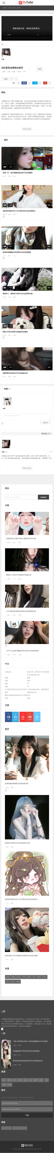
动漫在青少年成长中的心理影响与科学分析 (21, 538)
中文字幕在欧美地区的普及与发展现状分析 (21, 611)
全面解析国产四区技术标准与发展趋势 (26, 1051)
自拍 (10, 8)
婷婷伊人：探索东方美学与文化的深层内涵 (17, 293)
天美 (2, 59)
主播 (27, 1115)
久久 (49, 434)
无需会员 (8, 672)
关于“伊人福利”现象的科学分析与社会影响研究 (22, 651)
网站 (6, 683)
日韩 (4, 297)
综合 (28, 695)
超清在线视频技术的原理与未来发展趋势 (17, 252)
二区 (4, 256)
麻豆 (8, 615)
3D (34, 977)
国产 (5, 8)
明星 (8, 655)
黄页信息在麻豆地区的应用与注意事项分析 (28, 1061)
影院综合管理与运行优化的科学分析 (17, 843)
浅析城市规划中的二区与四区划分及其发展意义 (19, 211)
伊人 (4, 376)
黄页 (4, 176)
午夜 (2, 452)
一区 (23, 977)
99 (28, 683)
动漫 (4, 408)
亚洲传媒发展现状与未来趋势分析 (17, 783)
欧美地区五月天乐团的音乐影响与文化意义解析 (21, 955)
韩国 (8, 542)
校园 (39, 69)
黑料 (6, 680)
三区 (12, 981)
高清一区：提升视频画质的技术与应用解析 (17, 173)
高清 (28, 680)
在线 (13, 977)
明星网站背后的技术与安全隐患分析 (15, 373)
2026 (4, 335)
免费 (4, 214)
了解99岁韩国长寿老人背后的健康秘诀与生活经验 (30, 1041)
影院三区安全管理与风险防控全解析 (15, 332)
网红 (19, 1080)
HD (18, 977)
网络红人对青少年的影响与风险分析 (18, 575)
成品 (45, 434)
